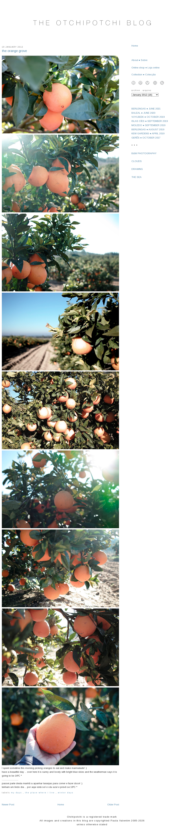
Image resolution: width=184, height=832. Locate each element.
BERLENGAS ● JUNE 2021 (146, 108)
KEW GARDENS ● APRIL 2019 (147, 133)
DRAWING (137, 169)
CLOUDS (136, 161)
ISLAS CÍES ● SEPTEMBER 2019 (149, 121)
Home (60, 804)
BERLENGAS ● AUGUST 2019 (147, 129)
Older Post (113, 804)
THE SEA (136, 177)
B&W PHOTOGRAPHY (144, 153)
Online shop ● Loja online (145, 67)
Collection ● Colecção (143, 74)
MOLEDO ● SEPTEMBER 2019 (148, 125)
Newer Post (8, 804)
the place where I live (40, 793)
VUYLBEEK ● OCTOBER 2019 (148, 116)
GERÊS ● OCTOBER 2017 (145, 137)
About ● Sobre (139, 60)
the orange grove (14, 51)
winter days (65, 793)
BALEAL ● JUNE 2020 (143, 112)
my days (17, 793)
